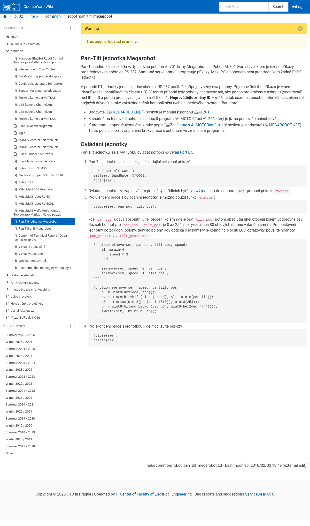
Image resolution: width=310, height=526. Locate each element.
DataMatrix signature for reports (38, 84)
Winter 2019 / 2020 (19, 425)
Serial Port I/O (181, 152)
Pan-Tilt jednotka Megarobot (36, 222)
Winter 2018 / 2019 (19, 439)
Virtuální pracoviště (29, 247)
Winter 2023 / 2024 (19, 369)
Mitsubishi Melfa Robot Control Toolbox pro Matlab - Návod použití (38, 212)
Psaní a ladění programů (33, 126)
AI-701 (203, 112)
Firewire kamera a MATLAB (35, 98)
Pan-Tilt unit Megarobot (32, 229)
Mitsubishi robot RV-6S (32, 197)
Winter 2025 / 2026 (19, 342)
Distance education (21, 275)
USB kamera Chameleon (33, 105)
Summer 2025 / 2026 (20, 335)
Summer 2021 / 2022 (20, 390)
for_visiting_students (22, 283)
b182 (19, 16)
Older (9, 453)
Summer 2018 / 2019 (20, 432)
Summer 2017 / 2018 (20, 446)
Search (278, 6)
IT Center (123, 494)
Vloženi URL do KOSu (23, 318)
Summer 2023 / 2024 (20, 363)
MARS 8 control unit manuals (36, 147)
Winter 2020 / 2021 (19, 411)
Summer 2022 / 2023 (20, 376)
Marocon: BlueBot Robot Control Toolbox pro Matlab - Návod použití (38, 60)
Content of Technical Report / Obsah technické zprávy (41, 237)
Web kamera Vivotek (30, 261)
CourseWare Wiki (28, 7)
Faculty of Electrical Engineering (164, 494)
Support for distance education (37, 91)
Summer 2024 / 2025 (20, 349)
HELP (12, 37)
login (19, 133)
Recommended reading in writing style (42, 268)
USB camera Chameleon (33, 112)
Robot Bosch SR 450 (30, 168)
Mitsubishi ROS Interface (33, 189)
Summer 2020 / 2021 (20, 404)
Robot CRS (23, 182)
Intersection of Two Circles (34, 69)
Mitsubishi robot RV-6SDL (34, 204)
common (53, 16)
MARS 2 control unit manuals (36, 140)
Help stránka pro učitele (24, 304)
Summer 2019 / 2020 (20, 418)
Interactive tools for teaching (28, 290)
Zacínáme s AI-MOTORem (192, 125)
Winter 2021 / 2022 (19, 397)
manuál (207, 190)
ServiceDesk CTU (259, 494)
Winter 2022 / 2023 (19, 383)
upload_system (19, 297)
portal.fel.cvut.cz (20, 311)
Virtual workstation (29, 254)
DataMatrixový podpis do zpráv (37, 76)
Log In (300, 6)
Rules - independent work (33, 154)
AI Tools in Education (23, 44)
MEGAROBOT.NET (127, 112)
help (34, 16)
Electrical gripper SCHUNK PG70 (38, 175)
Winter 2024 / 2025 (19, 356)
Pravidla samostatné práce (34, 161)
